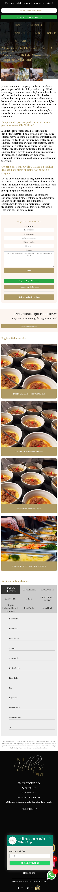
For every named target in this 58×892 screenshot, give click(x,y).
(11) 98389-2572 (29, 792)
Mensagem (29, 250)
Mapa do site (29, 872)
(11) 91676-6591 (29, 787)
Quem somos (34, 25)
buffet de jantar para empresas (45, 48)
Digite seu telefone (29, 242)
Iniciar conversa (30, 863)
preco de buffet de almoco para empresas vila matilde (7, 51)
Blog (37, 33)
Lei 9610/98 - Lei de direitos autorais (36, 748)
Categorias (18, 48)
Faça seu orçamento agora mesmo (29, 10)
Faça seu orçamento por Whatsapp (29, 17)
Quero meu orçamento (29, 326)
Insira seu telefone (17, 851)
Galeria (51, 33)
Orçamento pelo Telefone (29, 287)
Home (18, 25)
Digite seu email (29, 234)
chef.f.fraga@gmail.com (29, 797)
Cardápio (20, 33)
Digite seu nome (29, 226)
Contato (20, 41)
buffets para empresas (31, 48)
